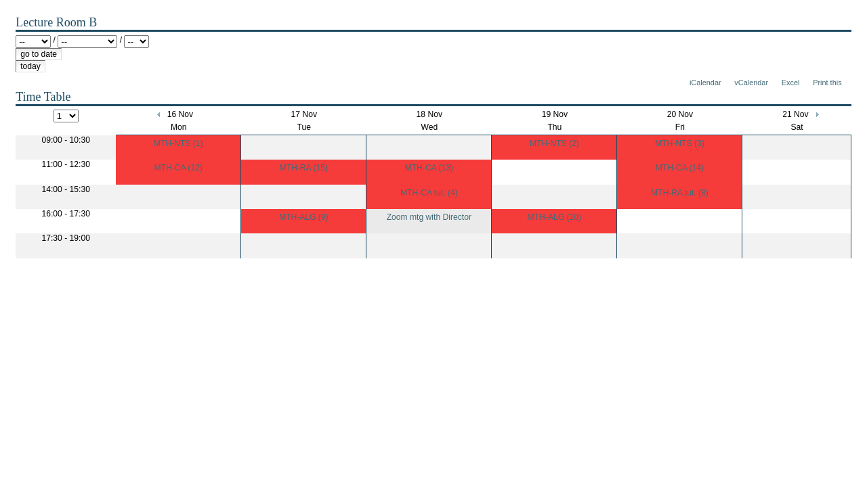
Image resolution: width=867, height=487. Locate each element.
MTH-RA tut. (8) (680, 193)
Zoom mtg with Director (429, 217)
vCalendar (751, 82)
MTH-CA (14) (680, 167)
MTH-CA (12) (178, 167)
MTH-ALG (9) (304, 217)
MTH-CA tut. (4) (429, 193)
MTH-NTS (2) (554, 143)
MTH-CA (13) (429, 167)
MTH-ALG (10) (555, 217)
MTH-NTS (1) (178, 143)
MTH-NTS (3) (679, 143)
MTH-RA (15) (304, 167)
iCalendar (705, 82)
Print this (827, 82)
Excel (791, 82)
